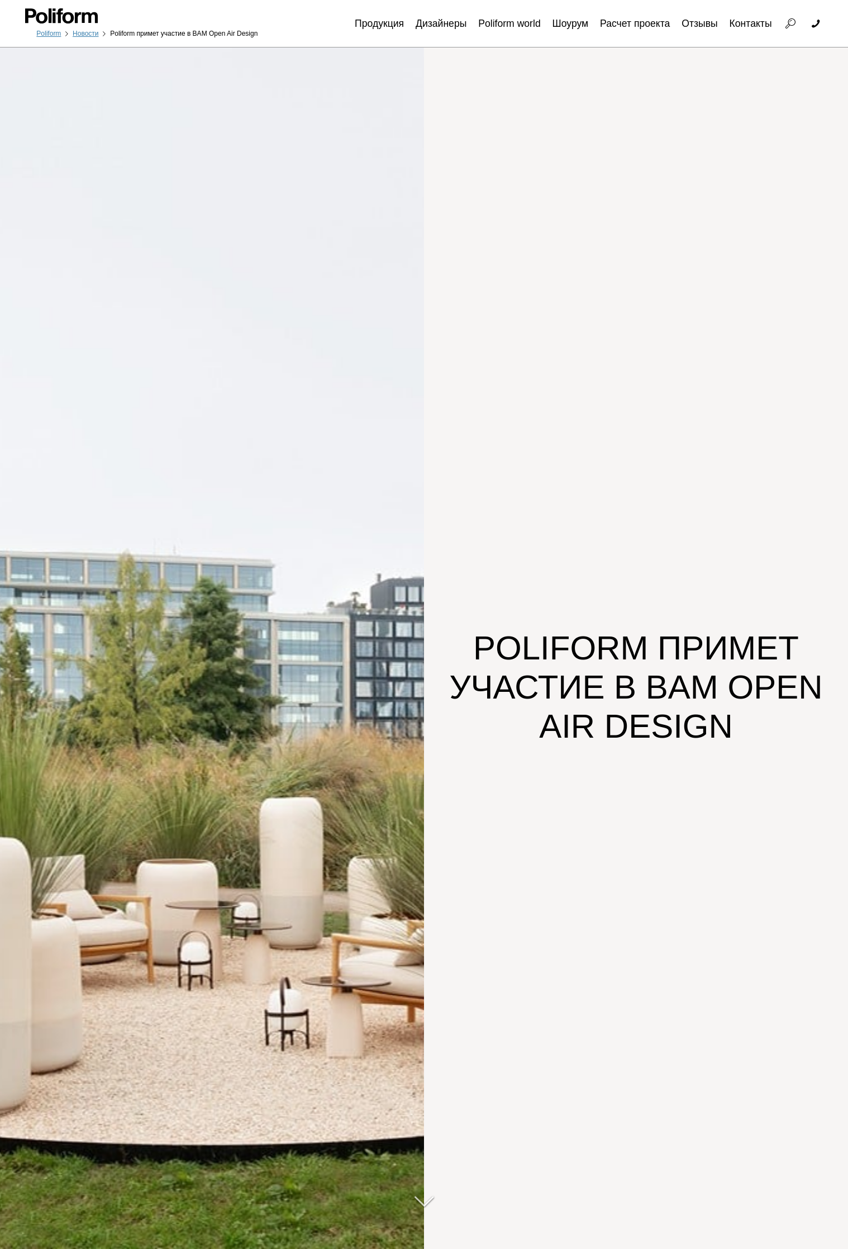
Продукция (379, 23)
